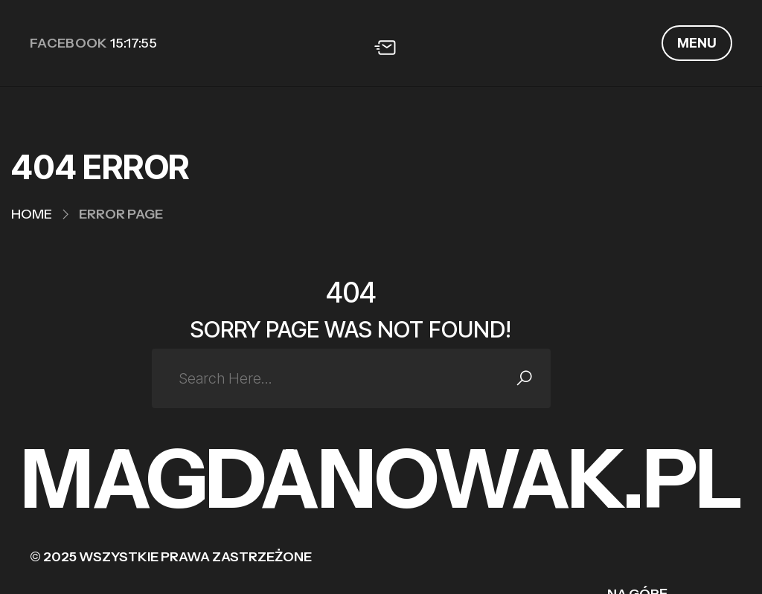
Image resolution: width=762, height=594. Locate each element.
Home (31, 214)
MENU (697, 43)
